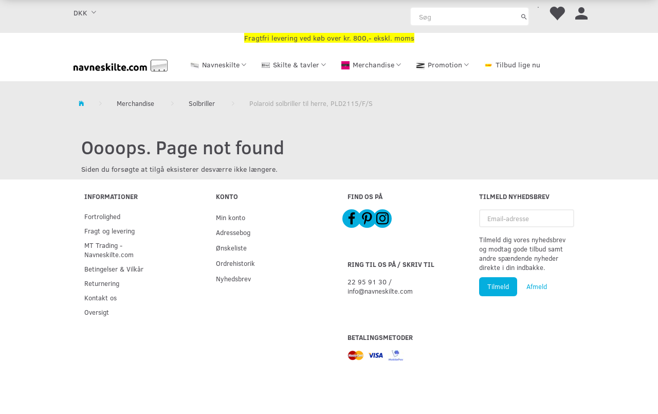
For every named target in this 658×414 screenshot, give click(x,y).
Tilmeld (498, 286)
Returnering (101, 283)
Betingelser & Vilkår (113, 268)
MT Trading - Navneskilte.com (109, 250)
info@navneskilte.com (380, 290)
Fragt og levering (109, 230)
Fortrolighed (102, 216)
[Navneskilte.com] (121, 64)
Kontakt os (100, 297)
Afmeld (536, 286)
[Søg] (524, 16)
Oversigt (96, 312)
